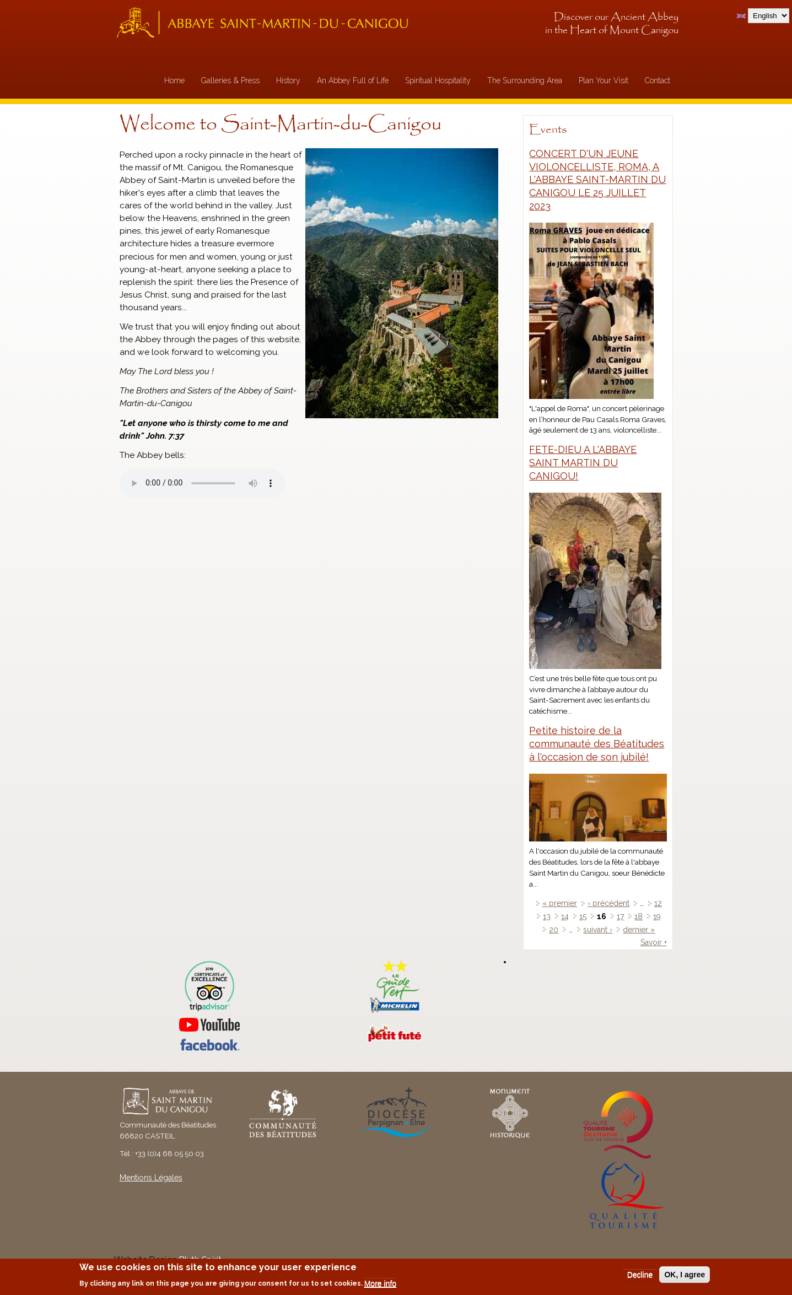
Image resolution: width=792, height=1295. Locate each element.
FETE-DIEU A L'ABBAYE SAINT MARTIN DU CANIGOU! (583, 463)
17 (620, 916)
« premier (559, 903)
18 (638, 916)
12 (658, 903)
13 (547, 916)
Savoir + (653, 942)
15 (582, 916)
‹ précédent (608, 903)
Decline (640, 1274)
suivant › (597, 929)
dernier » (639, 929)
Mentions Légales (151, 1177)
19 (657, 916)
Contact (657, 80)
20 (553, 929)
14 (565, 916)
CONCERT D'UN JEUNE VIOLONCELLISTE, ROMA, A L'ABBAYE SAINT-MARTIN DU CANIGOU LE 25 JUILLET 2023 (597, 180)
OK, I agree (684, 1274)
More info (380, 1283)
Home (174, 80)
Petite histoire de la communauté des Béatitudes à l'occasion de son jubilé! (596, 744)
